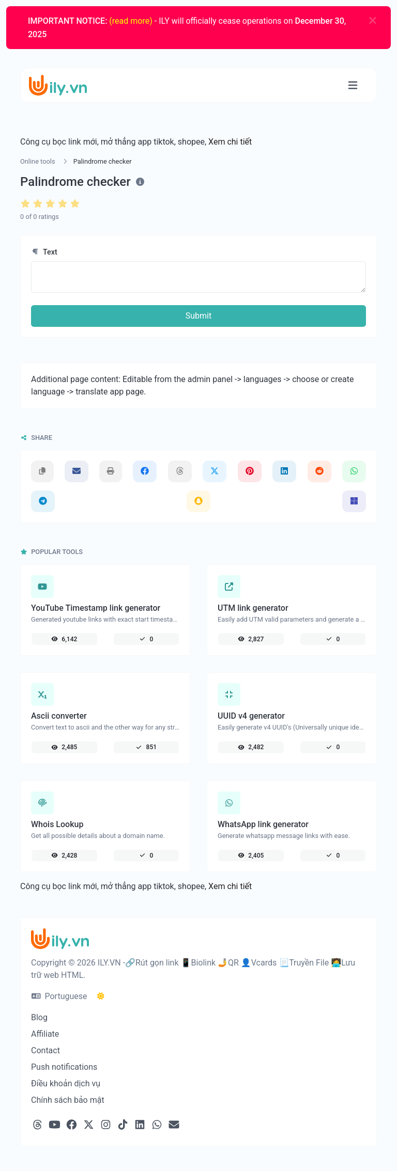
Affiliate (45, 1034)
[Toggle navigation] (353, 85)
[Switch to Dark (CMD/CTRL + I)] (101, 996)
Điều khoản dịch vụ (65, 1083)
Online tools (37, 161)
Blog (39, 1017)
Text (44, 252)
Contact (45, 1050)
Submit (198, 316)
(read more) (130, 21)
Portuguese (59, 996)
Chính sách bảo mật (67, 1100)
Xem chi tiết (230, 142)
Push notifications (64, 1067)
